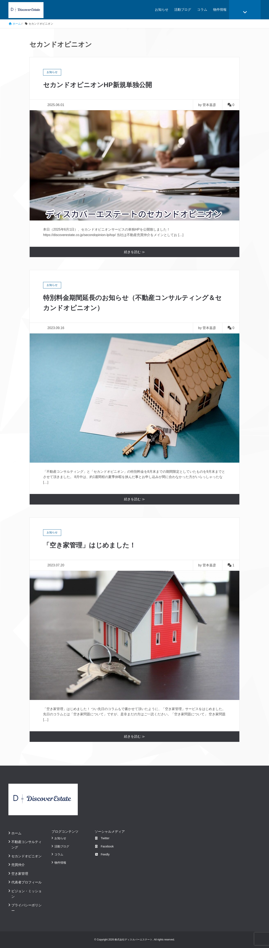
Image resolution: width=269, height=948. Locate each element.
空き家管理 (19, 873)
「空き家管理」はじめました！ (91, 545)
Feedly (102, 854)
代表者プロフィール (26, 882)
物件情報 (220, 9)
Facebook (104, 846)
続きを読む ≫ (134, 252)
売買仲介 (18, 865)
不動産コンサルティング (26, 844)
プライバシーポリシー (26, 907)
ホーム (16, 833)
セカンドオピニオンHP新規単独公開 (99, 85)
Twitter (102, 838)
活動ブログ (182, 9)
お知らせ (161, 9)
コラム (202, 9)
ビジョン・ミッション (26, 893)
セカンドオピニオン (26, 856)
